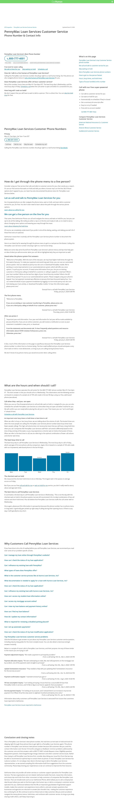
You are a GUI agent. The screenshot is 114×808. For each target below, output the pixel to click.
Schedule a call (43, 69)
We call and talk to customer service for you (93, 66)
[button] (112, 1)
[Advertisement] (39, 111)
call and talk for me (26, 485)
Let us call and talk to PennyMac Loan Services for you (32, 197)
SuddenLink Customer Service (89, 131)
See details (64, 148)
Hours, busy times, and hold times (90, 78)
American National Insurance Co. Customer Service (93, 123)
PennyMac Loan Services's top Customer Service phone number (95, 61)
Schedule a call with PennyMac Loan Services (19, 414)
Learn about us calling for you (14, 210)
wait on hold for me (41, 485)
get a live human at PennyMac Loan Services (40, 78)
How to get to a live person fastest (90, 75)
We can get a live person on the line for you (26, 214)
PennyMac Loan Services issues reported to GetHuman (22, 705)
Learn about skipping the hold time (16, 226)
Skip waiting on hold (29, 69)
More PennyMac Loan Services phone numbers (95, 72)
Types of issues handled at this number (92, 82)
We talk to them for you (12, 69)
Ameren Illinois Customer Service (90, 128)
